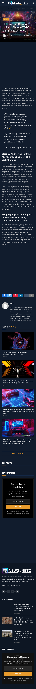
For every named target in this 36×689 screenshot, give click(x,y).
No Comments (27, 35)
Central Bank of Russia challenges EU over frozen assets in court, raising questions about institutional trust (23, 635)
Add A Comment (18, 453)
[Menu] (3, 3)
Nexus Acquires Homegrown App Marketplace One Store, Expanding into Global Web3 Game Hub (18, 411)
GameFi (6, 19)
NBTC (10, 35)
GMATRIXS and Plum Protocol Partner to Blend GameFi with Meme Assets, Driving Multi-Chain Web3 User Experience (18, 441)
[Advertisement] (18, 64)
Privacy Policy (19, 514)
